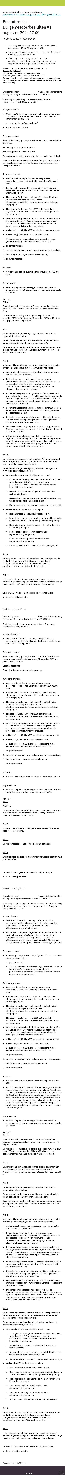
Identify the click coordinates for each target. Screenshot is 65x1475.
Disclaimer (28, 1474)
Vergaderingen (9, 12)
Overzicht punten (11, 91)
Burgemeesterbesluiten (29, 12)
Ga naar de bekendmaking (50, 92)
